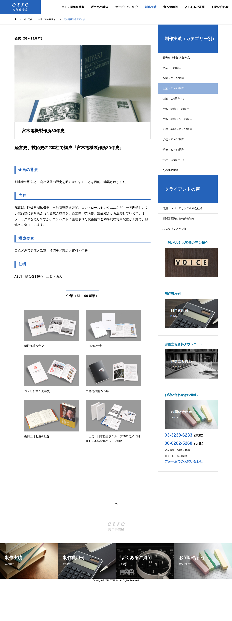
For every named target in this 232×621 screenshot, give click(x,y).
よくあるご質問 (194, 6)
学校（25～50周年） (178, 157)
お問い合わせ (220, 6)
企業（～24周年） (176, 71)
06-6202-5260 (178, 475)
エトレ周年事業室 (73, 6)
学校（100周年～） (177, 182)
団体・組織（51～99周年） (182, 145)
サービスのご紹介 (126, 6)
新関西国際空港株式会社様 (182, 247)
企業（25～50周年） (178, 83)
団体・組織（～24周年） (180, 120)
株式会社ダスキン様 (177, 259)
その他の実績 (173, 194)
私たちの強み (99, 6)
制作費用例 (170, 6)
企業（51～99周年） (29, 38)
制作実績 (150, 6)
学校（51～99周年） (178, 169)
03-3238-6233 (178, 466)
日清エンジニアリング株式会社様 (186, 234)
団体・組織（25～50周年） (182, 132)
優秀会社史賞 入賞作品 (179, 58)
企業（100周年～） (177, 108)
